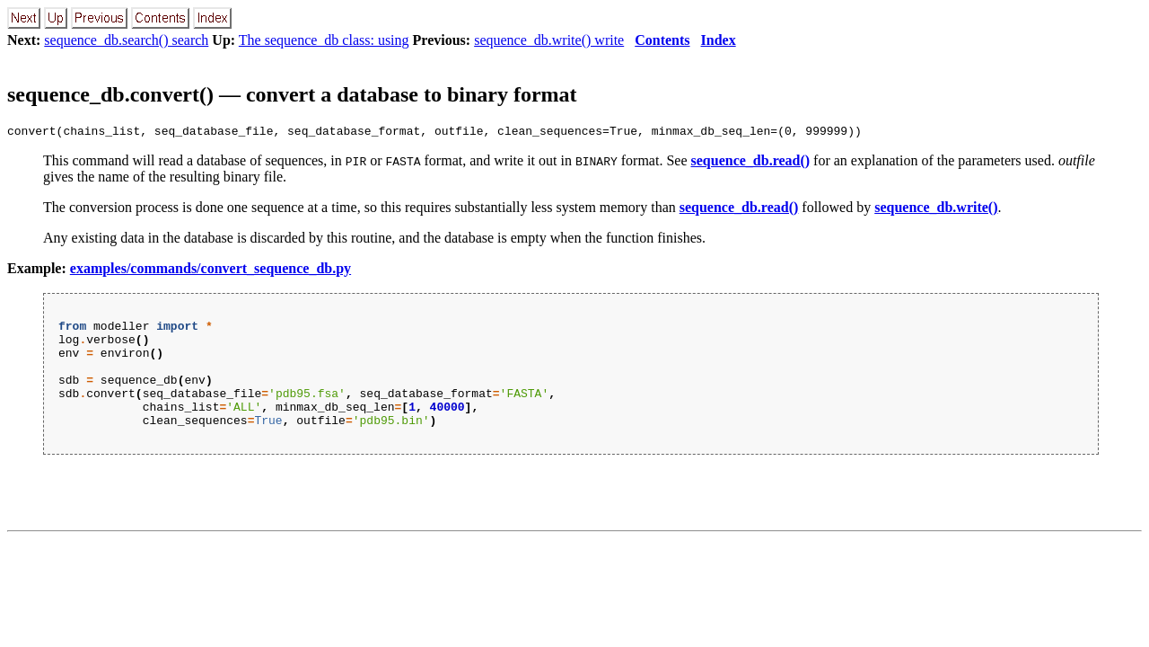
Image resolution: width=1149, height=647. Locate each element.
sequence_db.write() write (549, 40)
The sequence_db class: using (324, 40)
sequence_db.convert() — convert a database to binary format (292, 94)
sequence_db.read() (751, 163)
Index (718, 40)
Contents (662, 40)
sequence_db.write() (935, 209)
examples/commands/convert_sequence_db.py (210, 271)
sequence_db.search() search (126, 40)
